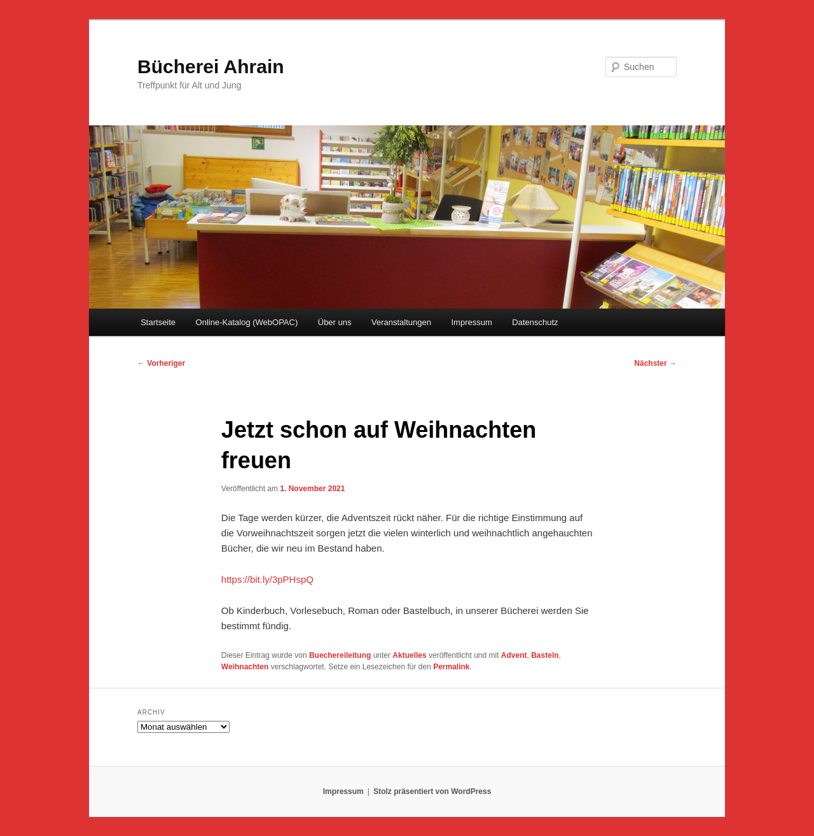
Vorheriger (161, 363)
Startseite (158, 322)
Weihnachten (244, 666)
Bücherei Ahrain (210, 66)
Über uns (335, 322)
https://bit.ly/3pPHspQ (267, 579)
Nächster (655, 363)
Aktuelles (409, 655)
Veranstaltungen (401, 322)
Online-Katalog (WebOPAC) (247, 322)
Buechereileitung (340, 655)
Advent (514, 655)
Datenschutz (535, 322)
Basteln (544, 655)
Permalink (451, 666)
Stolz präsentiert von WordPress (432, 791)
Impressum (471, 322)
